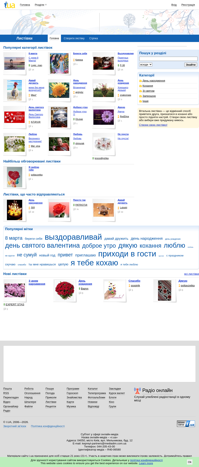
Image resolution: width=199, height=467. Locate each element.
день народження (147, 238)
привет (65, 254)
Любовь (77, 138)
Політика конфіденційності (48, 426)
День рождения (85, 282)
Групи (112, 406)
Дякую (121, 111)
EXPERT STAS (13, 304)
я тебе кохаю (94, 262)
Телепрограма (97, 393)
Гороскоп (72, 393)
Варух (83, 288)
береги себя (33, 238)
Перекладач (11, 397)
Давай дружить (122, 201)
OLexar (78, 119)
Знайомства (74, 397)
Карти (70, 401)
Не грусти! (123, 138)
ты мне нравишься (42, 264)
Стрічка (93, 38)
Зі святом (147, 90)
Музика (71, 406)
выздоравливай (73, 237)
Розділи (39, 4)
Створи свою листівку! (153, 124)
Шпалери (30, 401)
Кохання (146, 85)
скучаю (10, 264)
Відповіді (93, 406)
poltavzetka (35, 174)
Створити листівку (74, 38)
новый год (47, 255)
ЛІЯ (32, 207)
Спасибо (134, 280)
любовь (190, 247)
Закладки (115, 388)
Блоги (112, 397)
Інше (143, 101)
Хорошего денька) (123, 89)
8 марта (13, 238)
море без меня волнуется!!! (36, 89)
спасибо (22, 264)
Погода (49, 393)
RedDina (123, 116)
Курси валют (117, 393)
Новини (92, 401)
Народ (28, 397)
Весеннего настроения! (35, 139)
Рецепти (50, 406)
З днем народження (37, 282)
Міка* (32, 95)
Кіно (111, 401)
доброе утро (99, 245)
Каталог (93, 388)
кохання (150, 245)
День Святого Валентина (36, 115)
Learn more (146, 463)
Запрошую (147, 95)
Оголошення (32, 393)
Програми (73, 388)
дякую (127, 245)
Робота (28, 388)
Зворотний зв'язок (14, 426)
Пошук (49, 388)
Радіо (6, 410)
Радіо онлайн (157, 390)
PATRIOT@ (80, 205)
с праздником (175, 255)
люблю (174, 245)
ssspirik (134, 285)
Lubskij (122, 207)
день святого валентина (42, 245)
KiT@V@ (34, 122)
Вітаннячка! (79, 87)
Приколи (50, 397)
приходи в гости (127, 253)
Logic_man (35, 65)
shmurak (78, 143)
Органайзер (10, 406)
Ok (189, 462)
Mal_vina (34, 146)
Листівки (50, 401)
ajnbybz (78, 92)
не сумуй (27, 254)
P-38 (121, 65)
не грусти (9, 255)
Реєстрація (188, 4)
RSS (6, 393)
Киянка (78, 60)
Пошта (7, 388)
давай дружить (116, 239)
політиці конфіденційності (146, 460)
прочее (161, 256)
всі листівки (191, 273)
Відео (6, 401)
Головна (25, 4)
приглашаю (85, 255)
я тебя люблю (129, 264)
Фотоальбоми (96, 397)
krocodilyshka (100, 158)
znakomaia (124, 95)
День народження (152, 80)
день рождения (172, 239)
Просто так (79, 200)
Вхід (174, 4)
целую (63, 264)
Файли (28, 406)
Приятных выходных (123, 59)
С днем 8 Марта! (33, 59)
